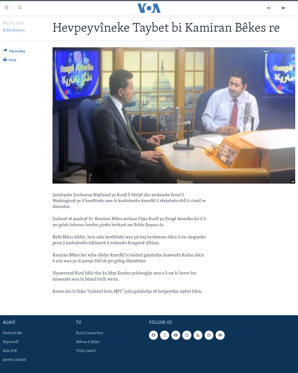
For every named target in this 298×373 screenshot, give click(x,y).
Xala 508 (10, 351)
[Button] (14, 52)
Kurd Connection (89, 333)
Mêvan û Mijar (88, 342)
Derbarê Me (12, 333)
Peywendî (11, 342)
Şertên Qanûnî (14, 360)
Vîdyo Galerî (86, 351)
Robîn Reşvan (14, 30)
